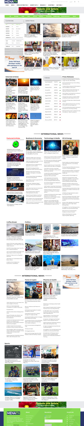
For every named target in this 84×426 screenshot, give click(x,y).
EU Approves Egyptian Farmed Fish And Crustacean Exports (51, 327)
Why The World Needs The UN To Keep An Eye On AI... (35, 89)
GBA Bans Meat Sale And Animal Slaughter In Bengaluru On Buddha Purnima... (70, 35)
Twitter (70, 417)
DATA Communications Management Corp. (33, 326)
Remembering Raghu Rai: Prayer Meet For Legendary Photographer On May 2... (33, 35)
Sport (73, 16)
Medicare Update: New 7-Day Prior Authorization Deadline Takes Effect (33, 158)
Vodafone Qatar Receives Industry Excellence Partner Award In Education (15, 326)
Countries (51, 5)
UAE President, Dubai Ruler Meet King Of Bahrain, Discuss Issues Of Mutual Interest (52, 187)
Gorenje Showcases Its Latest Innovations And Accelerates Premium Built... (49, 361)
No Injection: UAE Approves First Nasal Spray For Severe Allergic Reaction (51, 320)
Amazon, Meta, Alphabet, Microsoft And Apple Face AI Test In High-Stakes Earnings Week (70, 203)
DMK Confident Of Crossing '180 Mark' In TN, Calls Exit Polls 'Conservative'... (32, 53)
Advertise (28, 421)
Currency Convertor (13, 49)
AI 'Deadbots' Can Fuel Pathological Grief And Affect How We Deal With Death (71, 208)
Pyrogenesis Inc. (10, 309)
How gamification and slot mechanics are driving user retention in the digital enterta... (14, 164)
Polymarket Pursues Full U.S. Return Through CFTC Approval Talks (32, 314)
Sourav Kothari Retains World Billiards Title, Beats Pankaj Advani (34, 177)
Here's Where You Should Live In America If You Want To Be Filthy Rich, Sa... (71, 94)
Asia (28, 16)
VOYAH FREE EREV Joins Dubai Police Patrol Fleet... (33, 234)
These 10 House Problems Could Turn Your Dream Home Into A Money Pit (34, 196)
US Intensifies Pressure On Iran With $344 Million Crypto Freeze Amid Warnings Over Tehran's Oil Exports (33, 322)
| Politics (41, 16)
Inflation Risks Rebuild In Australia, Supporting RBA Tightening (69, 215)
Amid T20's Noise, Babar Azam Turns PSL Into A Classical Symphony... (49, 380)
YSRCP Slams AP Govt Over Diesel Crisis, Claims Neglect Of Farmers (15, 303)
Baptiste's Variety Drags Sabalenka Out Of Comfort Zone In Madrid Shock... (30, 398)
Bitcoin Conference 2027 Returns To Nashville (32, 307)
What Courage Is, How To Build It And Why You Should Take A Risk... (34, 123)
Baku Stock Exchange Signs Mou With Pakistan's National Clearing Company (33, 334)
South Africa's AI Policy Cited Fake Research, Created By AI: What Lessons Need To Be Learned (52, 170)
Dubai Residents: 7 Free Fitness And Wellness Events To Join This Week (50, 316)
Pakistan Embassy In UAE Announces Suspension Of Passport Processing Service (52, 191)
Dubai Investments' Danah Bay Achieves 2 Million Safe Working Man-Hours (15, 336)
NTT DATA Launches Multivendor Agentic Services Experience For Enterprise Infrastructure (52, 161)
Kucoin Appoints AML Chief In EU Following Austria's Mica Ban (33, 192)
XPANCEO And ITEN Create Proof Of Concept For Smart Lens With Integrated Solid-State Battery (71, 185)
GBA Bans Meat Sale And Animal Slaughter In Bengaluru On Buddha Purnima (33, 173)
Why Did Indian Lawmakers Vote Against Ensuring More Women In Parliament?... (34, 107)
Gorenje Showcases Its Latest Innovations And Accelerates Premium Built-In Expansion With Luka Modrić (53, 174)
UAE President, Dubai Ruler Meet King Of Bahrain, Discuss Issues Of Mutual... (51, 253)
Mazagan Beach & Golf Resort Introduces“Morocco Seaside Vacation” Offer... (13, 398)
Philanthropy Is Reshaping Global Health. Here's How (51, 304)
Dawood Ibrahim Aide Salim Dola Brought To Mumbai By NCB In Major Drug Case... (32, 69)
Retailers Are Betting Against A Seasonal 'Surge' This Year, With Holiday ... (71, 80)
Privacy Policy (29, 417)
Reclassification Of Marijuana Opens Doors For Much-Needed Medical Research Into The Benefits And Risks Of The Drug (51, 335)
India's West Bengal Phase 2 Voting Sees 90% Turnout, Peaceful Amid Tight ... (32, 268)
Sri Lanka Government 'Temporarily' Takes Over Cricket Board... (11, 380)
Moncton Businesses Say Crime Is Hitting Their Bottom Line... (71, 83)
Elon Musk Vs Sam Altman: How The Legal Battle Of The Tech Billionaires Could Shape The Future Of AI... (23, 124)
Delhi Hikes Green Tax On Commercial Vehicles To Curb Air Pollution (34, 189)
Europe (16, 16)
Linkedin (70, 423)
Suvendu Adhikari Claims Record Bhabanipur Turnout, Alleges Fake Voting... (51, 69)
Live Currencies (13, 51)
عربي (71, 1)
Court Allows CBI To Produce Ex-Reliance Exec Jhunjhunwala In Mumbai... (70, 53)
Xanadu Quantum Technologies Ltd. (70, 175)
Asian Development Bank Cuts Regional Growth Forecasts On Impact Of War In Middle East (70, 172)
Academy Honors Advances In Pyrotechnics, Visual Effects (13, 263)
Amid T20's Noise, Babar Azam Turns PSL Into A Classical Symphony (15, 249)
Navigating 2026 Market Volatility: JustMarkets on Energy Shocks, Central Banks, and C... (15, 179)
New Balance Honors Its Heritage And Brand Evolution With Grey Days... (13, 361)
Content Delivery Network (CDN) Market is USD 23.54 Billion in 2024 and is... (71, 87)
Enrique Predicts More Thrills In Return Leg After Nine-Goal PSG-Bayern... (49, 398)
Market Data (34, 5)
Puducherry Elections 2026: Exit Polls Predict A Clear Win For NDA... (70, 69)
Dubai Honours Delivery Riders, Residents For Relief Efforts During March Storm (53, 157)
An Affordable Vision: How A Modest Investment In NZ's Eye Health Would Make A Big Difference (51, 312)
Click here (16, 425)
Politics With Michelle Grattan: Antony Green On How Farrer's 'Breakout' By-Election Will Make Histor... (23, 107)
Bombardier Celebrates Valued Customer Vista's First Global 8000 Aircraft (33, 184)
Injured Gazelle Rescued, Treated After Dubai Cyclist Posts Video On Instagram (52, 166)
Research (42, 5)
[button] (74, 1)
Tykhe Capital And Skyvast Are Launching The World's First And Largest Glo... (71, 104)
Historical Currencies (14, 54)
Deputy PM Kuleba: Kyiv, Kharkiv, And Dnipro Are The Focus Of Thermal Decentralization (14, 316)
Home (7, 5)
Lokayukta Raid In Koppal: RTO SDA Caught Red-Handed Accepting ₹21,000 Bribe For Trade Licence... (51, 54)
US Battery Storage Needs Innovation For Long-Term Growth (70, 193)
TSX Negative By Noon (30, 331)
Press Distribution (22, 5)
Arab (23, 16)
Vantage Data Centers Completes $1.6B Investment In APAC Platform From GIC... (70, 97)
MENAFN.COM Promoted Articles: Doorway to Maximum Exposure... (15, 151)
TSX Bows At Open (29, 328)
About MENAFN (29, 423)
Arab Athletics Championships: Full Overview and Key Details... (15, 193)
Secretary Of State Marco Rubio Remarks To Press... (71, 101)
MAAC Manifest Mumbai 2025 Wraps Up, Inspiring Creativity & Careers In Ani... (70, 90)
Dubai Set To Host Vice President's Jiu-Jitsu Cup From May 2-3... (31, 361)
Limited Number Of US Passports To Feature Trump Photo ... (50, 237)
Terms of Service (29, 415)
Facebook (70, 415)
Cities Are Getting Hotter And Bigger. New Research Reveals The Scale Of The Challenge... (23, 90)
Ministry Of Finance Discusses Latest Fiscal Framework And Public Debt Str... (50, 268)
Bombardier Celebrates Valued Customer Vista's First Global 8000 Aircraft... (51, 39)
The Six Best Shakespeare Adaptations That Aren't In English (52, 183)
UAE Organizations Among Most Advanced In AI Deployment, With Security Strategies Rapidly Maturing (52, 179)
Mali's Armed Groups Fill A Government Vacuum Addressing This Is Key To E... (68, 268)
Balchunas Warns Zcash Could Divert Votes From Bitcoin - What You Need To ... (71, 111)
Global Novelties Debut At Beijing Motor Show (15, 312)
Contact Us (28, 419)
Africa (34, 16)
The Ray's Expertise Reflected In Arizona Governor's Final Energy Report (70, 168)
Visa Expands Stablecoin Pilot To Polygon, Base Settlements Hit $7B (34, 318)
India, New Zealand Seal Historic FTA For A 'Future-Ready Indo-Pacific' (34, 162)
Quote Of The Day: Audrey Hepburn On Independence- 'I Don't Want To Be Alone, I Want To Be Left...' (15, 244)
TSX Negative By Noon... (67, 247)
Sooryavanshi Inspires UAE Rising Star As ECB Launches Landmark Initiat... (30, 380)
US (9, 16)
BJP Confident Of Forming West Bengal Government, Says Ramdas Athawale (34, 199)
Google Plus (71, 419)
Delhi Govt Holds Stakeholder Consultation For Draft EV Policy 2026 (14, 307)
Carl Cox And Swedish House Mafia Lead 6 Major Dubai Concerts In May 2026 (15, 252)
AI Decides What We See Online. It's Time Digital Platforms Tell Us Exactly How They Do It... (11, 107)
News (12, 5)
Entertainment (63, 16)
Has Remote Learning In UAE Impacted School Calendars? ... (33, 252)
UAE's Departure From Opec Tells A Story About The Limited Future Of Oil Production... (11, 123)
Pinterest (70, 421)
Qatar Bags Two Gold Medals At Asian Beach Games (14, 259)
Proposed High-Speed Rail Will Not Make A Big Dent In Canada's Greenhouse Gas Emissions (71, 189)
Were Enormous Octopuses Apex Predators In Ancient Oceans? (69, 211)
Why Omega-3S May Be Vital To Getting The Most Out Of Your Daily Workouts (51, 308)
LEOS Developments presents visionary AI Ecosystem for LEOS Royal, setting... (71, 108)
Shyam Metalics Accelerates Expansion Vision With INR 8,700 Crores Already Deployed (70, 163)
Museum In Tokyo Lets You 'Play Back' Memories (15, 256)
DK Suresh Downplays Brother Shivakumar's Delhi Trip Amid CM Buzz (34, 169)
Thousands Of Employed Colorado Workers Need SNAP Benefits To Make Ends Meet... (10, 91)
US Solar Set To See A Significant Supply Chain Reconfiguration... (69, 235)
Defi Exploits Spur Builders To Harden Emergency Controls (33, 311)
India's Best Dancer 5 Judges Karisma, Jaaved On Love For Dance (34, 165)
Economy (49, 16)
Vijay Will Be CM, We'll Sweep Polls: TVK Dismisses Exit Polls (34, 180)
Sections (59, 5)
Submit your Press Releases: (41, 14)
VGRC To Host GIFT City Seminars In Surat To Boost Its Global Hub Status (34, 203)
